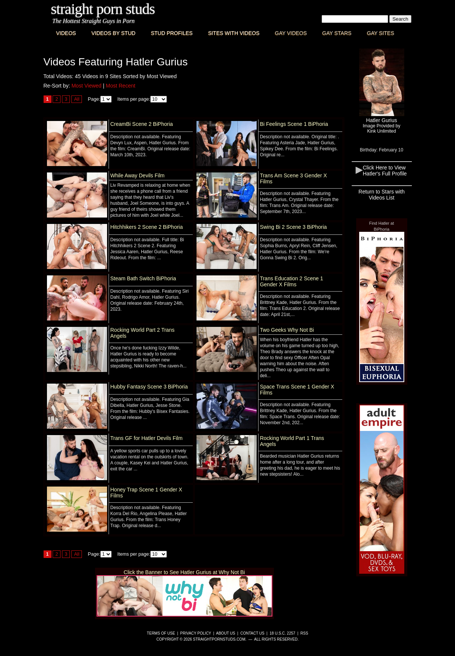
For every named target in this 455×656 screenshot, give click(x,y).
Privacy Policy (195, 633)
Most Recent (121, 86)
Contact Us (252, 633)
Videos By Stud (113, 33)
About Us (225, 633)
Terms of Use (161, 633)
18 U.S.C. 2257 (282, 633)
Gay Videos (291, 33)
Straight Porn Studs (103, 8)
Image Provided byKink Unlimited (381, 128)
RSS (304, 633)
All (76, 99)
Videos (66, 33)
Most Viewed (86, 86)
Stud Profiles (172, 33)
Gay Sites (381, 33)
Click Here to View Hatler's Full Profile (385, 171)
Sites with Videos (234, 33)
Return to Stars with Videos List (381, 195)
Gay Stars (337, 33)
